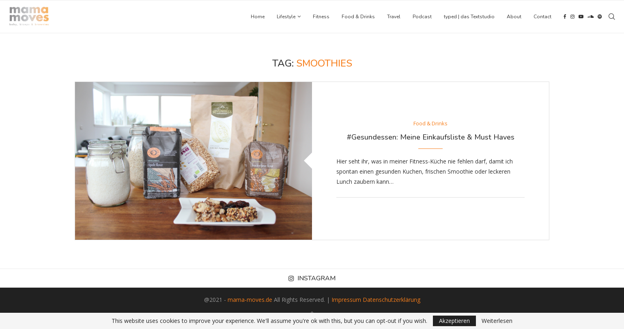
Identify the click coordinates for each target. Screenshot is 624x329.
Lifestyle (286, 16)
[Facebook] (565, 16)
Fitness (321, 16)
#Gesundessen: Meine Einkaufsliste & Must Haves (430, 137)
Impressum (346, 299)
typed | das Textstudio (469, 16)
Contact (542, 16)
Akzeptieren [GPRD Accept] (454, 321)
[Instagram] (572, 16)
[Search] (612, 16)
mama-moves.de (250, 299)
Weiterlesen (497, 321)
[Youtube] (581, 16)
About (514, 16)
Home (258, 16)
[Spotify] (600, 16)
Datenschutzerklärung (391, 299)
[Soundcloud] (590, 16)
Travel (393, 16)
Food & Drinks (358, 16)
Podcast (422, 16)
